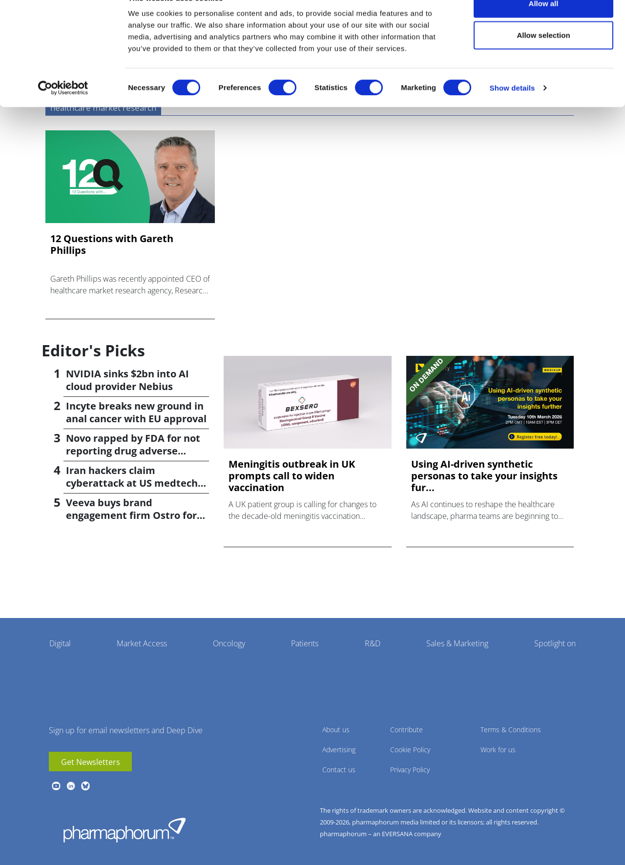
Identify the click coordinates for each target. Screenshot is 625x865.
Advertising (338, 749)
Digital (60, 643)
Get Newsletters (90, 762)
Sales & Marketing (457, 643)
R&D (372, 643)
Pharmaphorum (124, 829)
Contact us (338, 769)
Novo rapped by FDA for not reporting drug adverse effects (133, 451)
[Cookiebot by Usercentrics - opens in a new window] (63, 110)
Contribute (406, 729)
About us (336, 729)
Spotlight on (555, 643)
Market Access (142, 643)
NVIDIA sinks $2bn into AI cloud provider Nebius (127, 380)
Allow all (544, 25)
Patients (304, 643)
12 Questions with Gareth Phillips (111, 244)
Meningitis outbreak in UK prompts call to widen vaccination (292, 476)
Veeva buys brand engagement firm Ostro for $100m (131, 515)
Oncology (229, 643)
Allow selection (543, 58)
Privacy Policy (410, 769)
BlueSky (85, 786)
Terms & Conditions (510, 729)
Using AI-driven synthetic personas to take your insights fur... (484, 476)
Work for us (498, 749)
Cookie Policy (410, 749)
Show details (512, 110)
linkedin (71, 786)
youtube (56, 786)
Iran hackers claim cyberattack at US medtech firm (132, 483)
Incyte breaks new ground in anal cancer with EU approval (136, 412)
